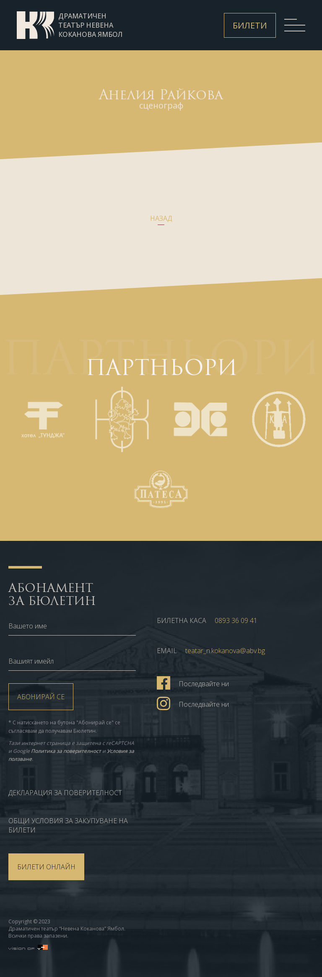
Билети (250, 25)
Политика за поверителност (66, 751)
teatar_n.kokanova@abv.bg (225, 650)
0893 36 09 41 (236, 620)
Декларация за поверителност (65, 792)
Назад (161, 218)
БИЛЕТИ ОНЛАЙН (46, 866)
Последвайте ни (193, 682)
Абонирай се (41, 696)
